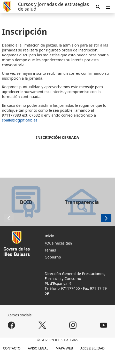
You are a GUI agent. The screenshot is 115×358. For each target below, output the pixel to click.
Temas (50, 250)
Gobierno (53, 257)
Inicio (49, 235)
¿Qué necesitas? (58, 243)
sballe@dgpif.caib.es (19, 120)
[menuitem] (108, 6)
